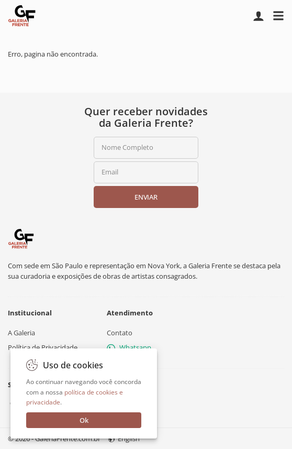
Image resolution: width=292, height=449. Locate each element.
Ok (84, 420)
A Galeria (21, 332)
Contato (119, 332)
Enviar (145, 197)
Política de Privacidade (42, 347)
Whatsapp (129, 347)
